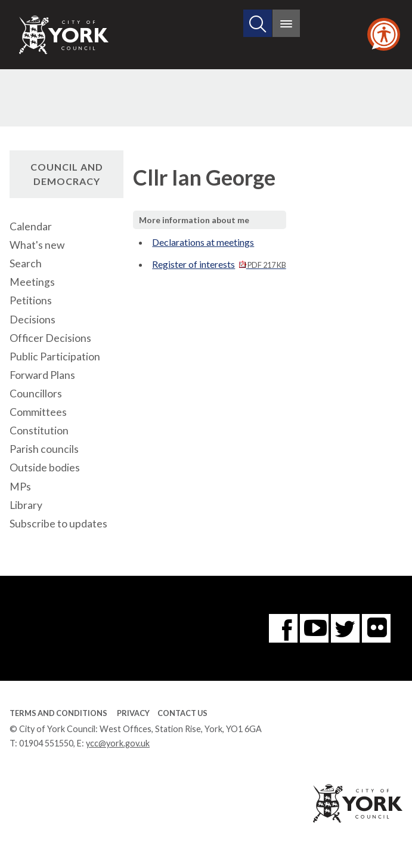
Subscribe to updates (58, 523)
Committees (38, 412)
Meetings (32, 282)
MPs (20, 486)
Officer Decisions (50, 338)
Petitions (31, 300)
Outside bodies (45, 467)
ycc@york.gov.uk (118, 743)
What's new (37, 245)
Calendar (31, 226)
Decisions (32, 319)
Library (26, 505)
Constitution (39, 430)
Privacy (133, 713)
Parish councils (44, 449)
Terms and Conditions (58, 713)
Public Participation (55, 356)
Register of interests (219, 264)
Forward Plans (42, 375)
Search (26, 263)
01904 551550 (46, 743)
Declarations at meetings (203, 242)
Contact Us (182, 713)
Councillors (36, 393)
